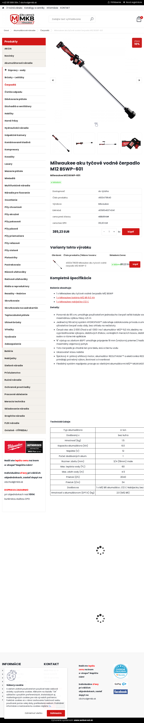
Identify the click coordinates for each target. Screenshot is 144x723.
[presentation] (53, 80)
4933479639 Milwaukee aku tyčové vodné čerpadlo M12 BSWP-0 (86, 264)
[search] (92, 20)
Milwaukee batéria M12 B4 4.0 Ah (127, 549)
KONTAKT (65, 7)
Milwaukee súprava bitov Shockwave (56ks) (62, 619)
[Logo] (21, 19)
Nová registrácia (134, 2)
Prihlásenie (116, 2)
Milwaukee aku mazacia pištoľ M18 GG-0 (125, 619)
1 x (75, 297)
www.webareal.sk (83, 720)
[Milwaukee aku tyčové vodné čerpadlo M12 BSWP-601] (96, 80)
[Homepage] (3, 8)
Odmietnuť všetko (33, 713)
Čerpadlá (44, 30)
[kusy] (109, 231)
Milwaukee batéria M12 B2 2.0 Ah (64, 549)
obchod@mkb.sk (13, 482)
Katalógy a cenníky (34, 7)
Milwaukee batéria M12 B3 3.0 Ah (96, 549)
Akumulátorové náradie (24, 30)
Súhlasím (56, 713)
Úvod (6, 30)
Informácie (52, 7)
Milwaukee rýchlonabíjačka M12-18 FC (95, 619)
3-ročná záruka (14, 7)
